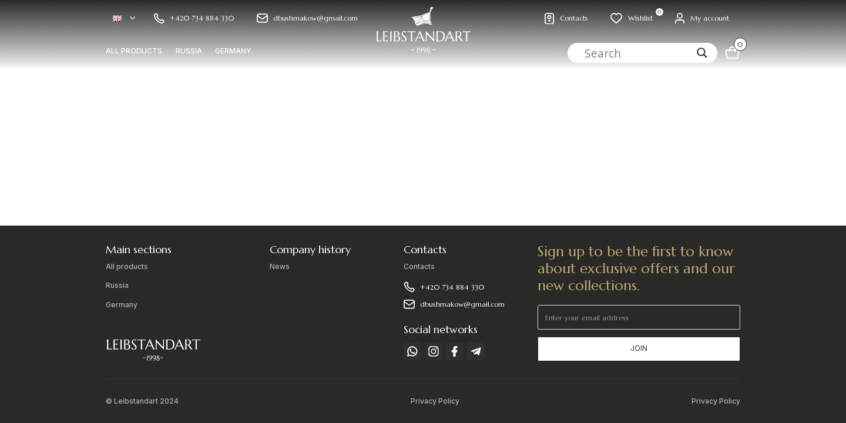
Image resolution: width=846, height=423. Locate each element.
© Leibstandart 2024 (142, 401)
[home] (422, 35)
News (280, 267)
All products (134, 51)
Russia (189, 51)
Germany (233, 51)
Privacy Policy (435, 401)
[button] (124, 18)
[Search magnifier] (702, 53)
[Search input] (638, 53)
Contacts (419, 267)
